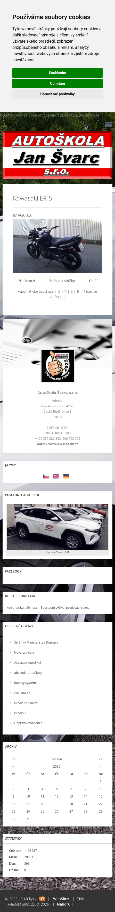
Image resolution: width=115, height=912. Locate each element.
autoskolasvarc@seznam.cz (57, 444)
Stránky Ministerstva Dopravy (36, 642)
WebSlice (61, 898)
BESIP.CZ (20, 713)
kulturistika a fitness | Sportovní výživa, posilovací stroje (47, 607)
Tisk (80, 898)
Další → (95, 280)
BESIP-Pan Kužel (26, 703)
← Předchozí (24, 280)
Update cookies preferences (24, 115)
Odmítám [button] (57, 83)
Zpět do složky (62, 280)
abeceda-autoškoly (28, 672)
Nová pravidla (24, 652)
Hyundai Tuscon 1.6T (57, 552)
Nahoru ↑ (65, 904)
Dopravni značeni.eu (29, 723)
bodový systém (25, 683)
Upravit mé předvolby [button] (57, 94)
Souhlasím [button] (57, 73)
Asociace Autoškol (27, 662)
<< (13, 759)
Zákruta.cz (22, 693)
